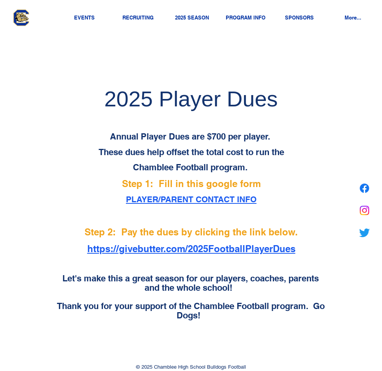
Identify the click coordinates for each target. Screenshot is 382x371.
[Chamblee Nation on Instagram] (364, 210)
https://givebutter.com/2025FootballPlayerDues (191, 248)
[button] (192, 18)
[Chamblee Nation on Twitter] (364, 232)
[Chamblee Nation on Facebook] (364, 188)
